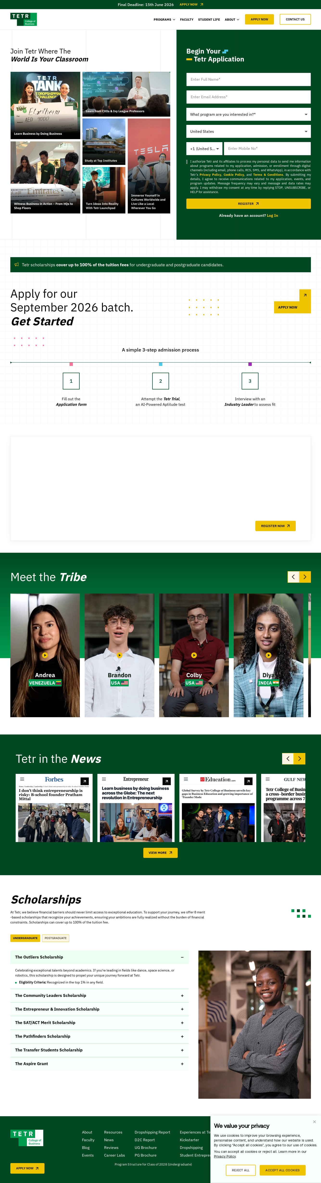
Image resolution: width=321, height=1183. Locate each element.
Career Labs (114, 1155)
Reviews (111, 1147)
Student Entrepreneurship (202, 1155)
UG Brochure (146, 1147)
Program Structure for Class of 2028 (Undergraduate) (153, 1164)
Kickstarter (189, 1139)
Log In (272, 215)
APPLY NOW (259, 19)
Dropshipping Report (152, 1132)
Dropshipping (191, 1147)
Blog (85, 1147)
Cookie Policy (234, 175)
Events (88, 1155)
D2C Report (145, 1139)
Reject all (241, 1170)
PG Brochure (146, 1155)
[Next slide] (305, 577)
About (87, 1132)
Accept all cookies (282, 1170)
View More (160, 853)
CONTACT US (295, 19)
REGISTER (248, 204)
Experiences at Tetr (197, 1132)
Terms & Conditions (268, 175)
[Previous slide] (293, 577)
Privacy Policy (210, 175)
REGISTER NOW (275, 526)
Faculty (88, 1139)
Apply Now (191, 4)
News (109, 1139)
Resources (113, 1132)
